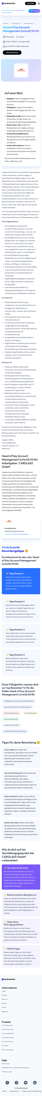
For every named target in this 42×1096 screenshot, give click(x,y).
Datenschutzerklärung (31, 1091)
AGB (4, 1091)
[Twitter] (25, 1082)
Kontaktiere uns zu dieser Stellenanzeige (15, 1067)
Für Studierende (7, 1025)
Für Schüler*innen (8, 1029)
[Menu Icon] (39, 3)
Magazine (5, 1011)
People (4, 1003)
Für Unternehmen (8, 1037)
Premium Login (7, 1072)
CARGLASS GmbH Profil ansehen (16, 534)
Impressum (14, 1091)
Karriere (4, 995)
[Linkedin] (35, 1082)
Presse (4, 1007)
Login (3, 991)
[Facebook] (7, 1082)
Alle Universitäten (8, 1050)
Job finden (30, 3)
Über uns (5, 999)
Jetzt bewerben (34, 11)
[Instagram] (16, 1082)
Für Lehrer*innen (7, 1041)
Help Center (6, 1063)
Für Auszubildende (8, 1033)
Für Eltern (5, 1045)
